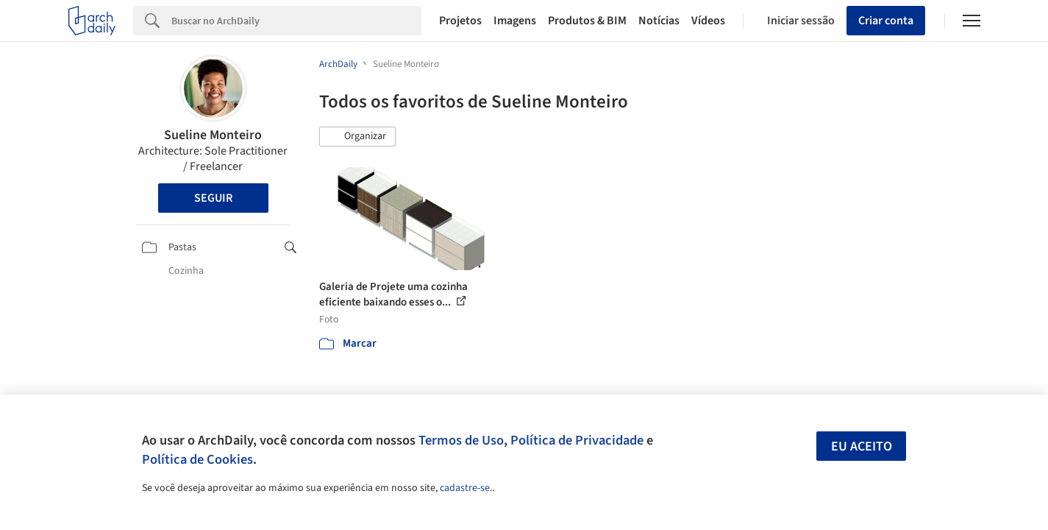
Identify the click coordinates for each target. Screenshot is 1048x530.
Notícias (659, 20)
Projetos (460, 20)
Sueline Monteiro (213, 135)
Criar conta (885, 21)
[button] (357, 137)
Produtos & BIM (587, 20)
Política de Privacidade (577, 440)
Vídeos (708, 20)
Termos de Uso (461, 440)
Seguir (213, 198)
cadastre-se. (466, 488)
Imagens (514, 20)
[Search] (296, 20)
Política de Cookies (197, 459)
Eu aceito (861, 446)
